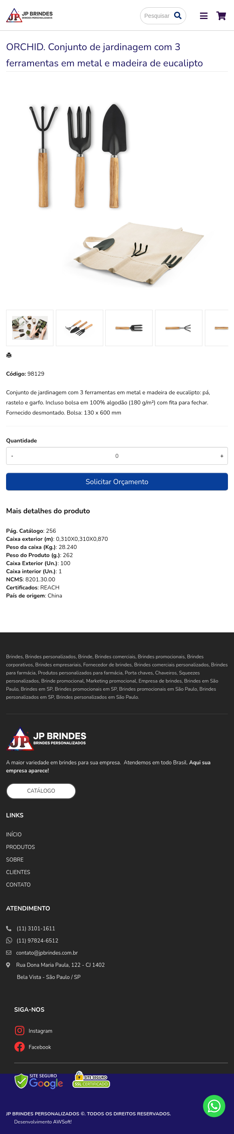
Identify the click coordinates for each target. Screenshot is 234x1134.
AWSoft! (62, 1122)
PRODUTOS (20, 847)
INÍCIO (13, 834)
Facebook (40, 1047)
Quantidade (21, 441)
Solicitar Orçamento (117, 482)
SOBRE (14, 860)
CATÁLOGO (41, 791)
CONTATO (18, 885)
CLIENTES (18, 872)
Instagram (41, 1031)
